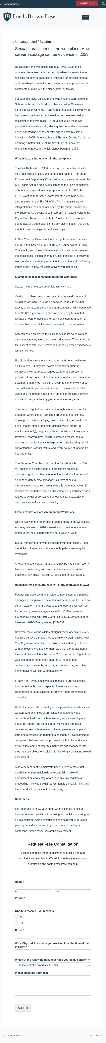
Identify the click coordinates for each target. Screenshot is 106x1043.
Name (19, 881)
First (17, 891)
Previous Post (12, 1035)
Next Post (95, 1035)
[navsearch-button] (103, 4)
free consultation (47, 820)
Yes (22, 916)
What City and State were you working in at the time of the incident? (52, 945)
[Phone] (33, 903)
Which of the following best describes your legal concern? (53, 959)
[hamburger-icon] (85, 17)
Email (19, 930)
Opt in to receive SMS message (35, 911)
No (21, 923)
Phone (20, 898)
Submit (23, 1008)
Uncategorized (26, 42)
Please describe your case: (32, 972)
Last (57, 891)
